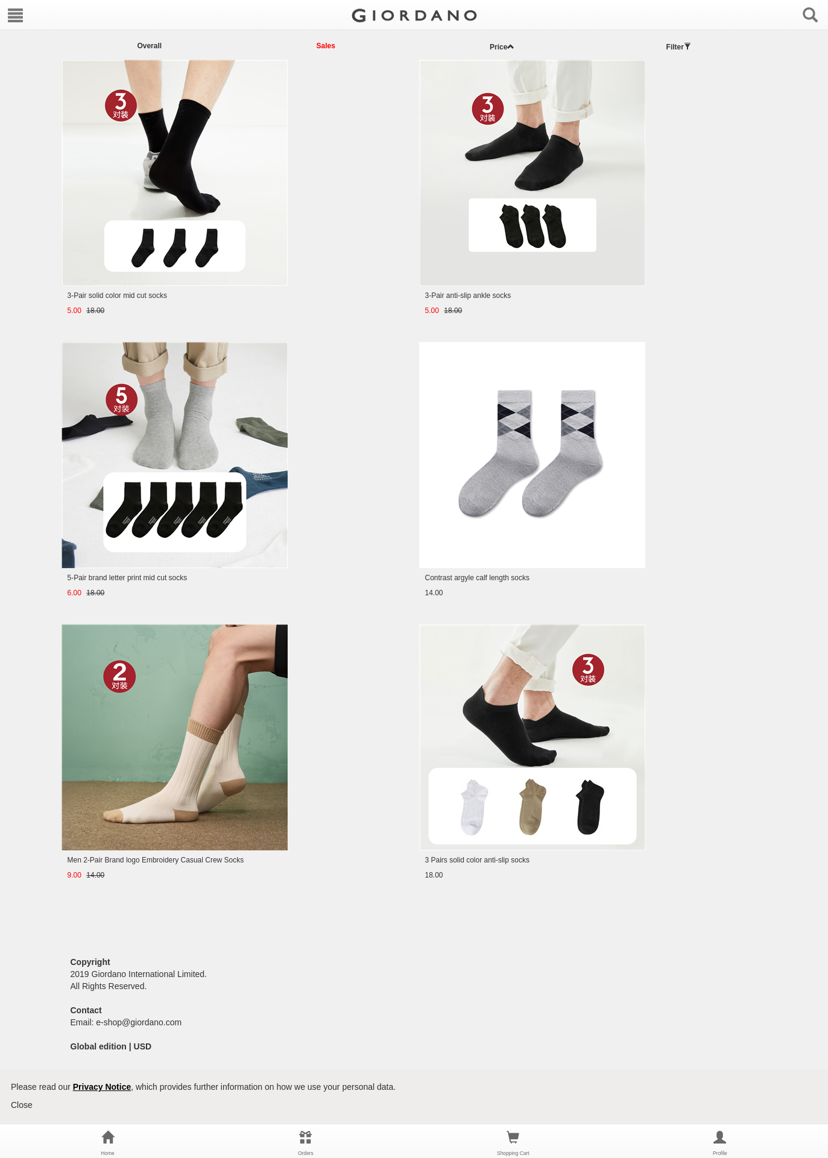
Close (22, 1105)
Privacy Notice (102, 1087)
